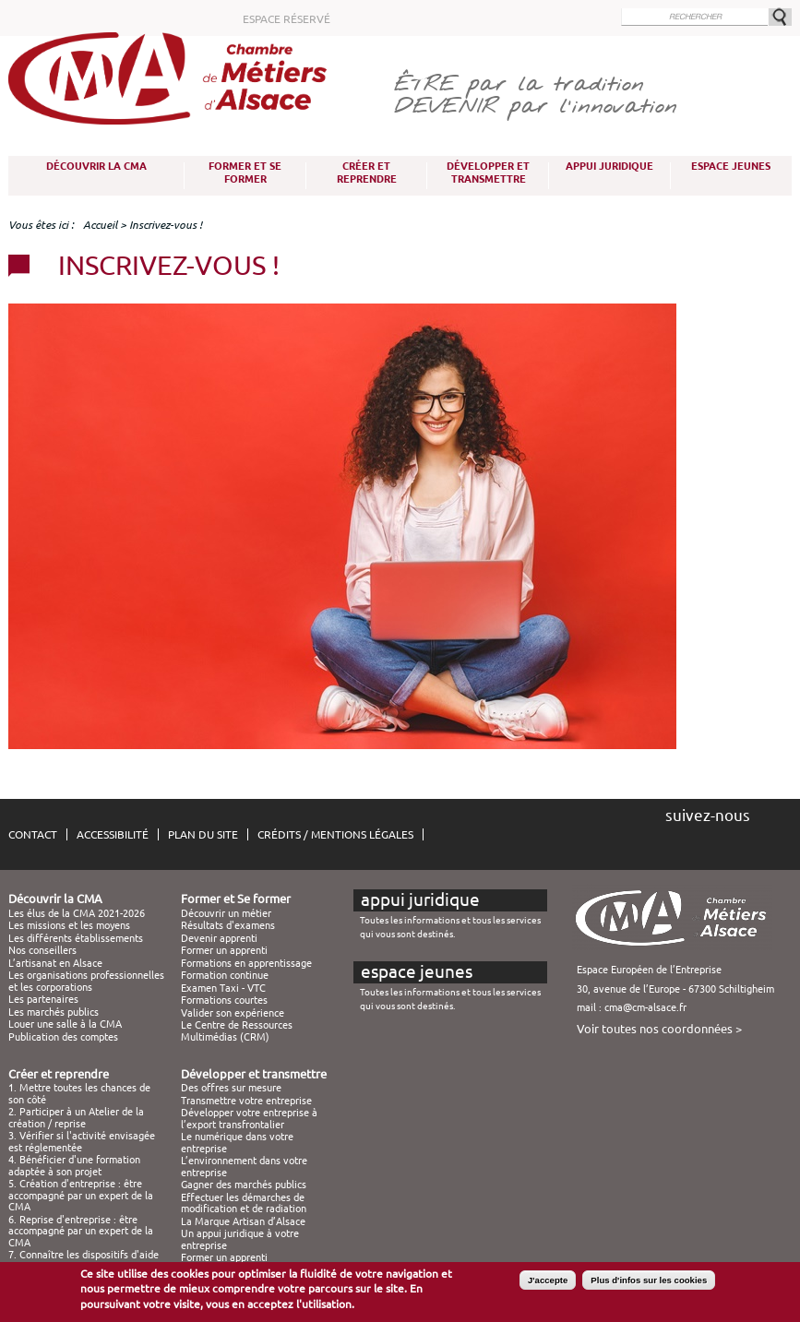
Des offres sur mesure (231, 1087)
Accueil (100, 225)
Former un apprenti (224, 950)
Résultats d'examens (228, 925)
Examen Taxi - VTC (223, 988)
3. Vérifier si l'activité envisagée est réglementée (81, 1141)
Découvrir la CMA (96, 166)
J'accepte (547, 1280)
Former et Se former (245, 173)
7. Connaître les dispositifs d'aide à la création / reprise (83, 1260)
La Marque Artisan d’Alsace (243, 1221)
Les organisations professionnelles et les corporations (86, 981)
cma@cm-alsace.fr (645, 1007)
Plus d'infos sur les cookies (649, 1280)
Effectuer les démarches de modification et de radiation (243, 1203)
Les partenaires (43, 999)
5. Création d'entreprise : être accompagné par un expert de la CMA (80, 1195)
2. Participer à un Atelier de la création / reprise (76, 1117)
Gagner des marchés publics (243, 1184)
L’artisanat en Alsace (55, 963)
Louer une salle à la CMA (65, 1024)
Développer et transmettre (488, 173)
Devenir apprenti (219, 938)
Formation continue (225, 975)
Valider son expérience (232, 1012)
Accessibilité (113, 834)
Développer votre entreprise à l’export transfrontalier (249, 1118)
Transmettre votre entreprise (246, 1100)
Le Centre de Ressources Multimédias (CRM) (237, 1030)
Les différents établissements (75, 938)
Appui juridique (609, 166)
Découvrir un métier (226, 913)
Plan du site (203, 834)
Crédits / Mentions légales (335, 834)
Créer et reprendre (367, 173)
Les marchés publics (53, 1012)
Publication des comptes (63, 1036)
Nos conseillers (42, 950)
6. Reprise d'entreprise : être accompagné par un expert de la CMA (80, 1231)
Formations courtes (224, 1000)
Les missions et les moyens (69, 925)
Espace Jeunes (730, 166)
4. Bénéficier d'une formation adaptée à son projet (74, 1165)
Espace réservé (286, 19)
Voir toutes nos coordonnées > (659, 1028)
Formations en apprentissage (246, 963)
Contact (32, 834)
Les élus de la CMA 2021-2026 (76, 913)
